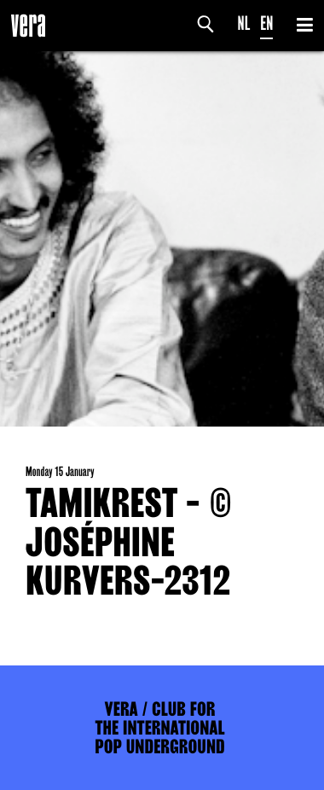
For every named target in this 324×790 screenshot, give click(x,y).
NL (244, 23)
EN (266, 23)
